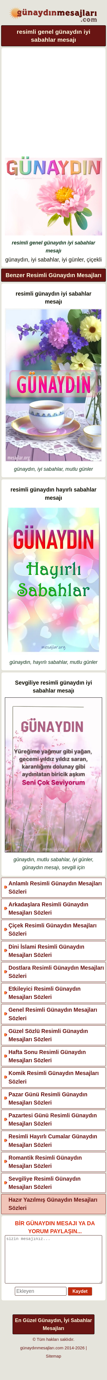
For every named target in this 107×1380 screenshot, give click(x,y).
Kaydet (80, 1299)
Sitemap (53, 1364)
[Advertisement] (53, 103)
